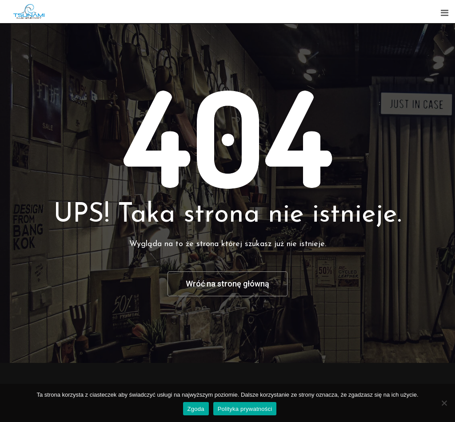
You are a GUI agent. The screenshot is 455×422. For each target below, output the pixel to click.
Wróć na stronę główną (227, 283)
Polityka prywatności (245, 409)
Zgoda (196, 409)
